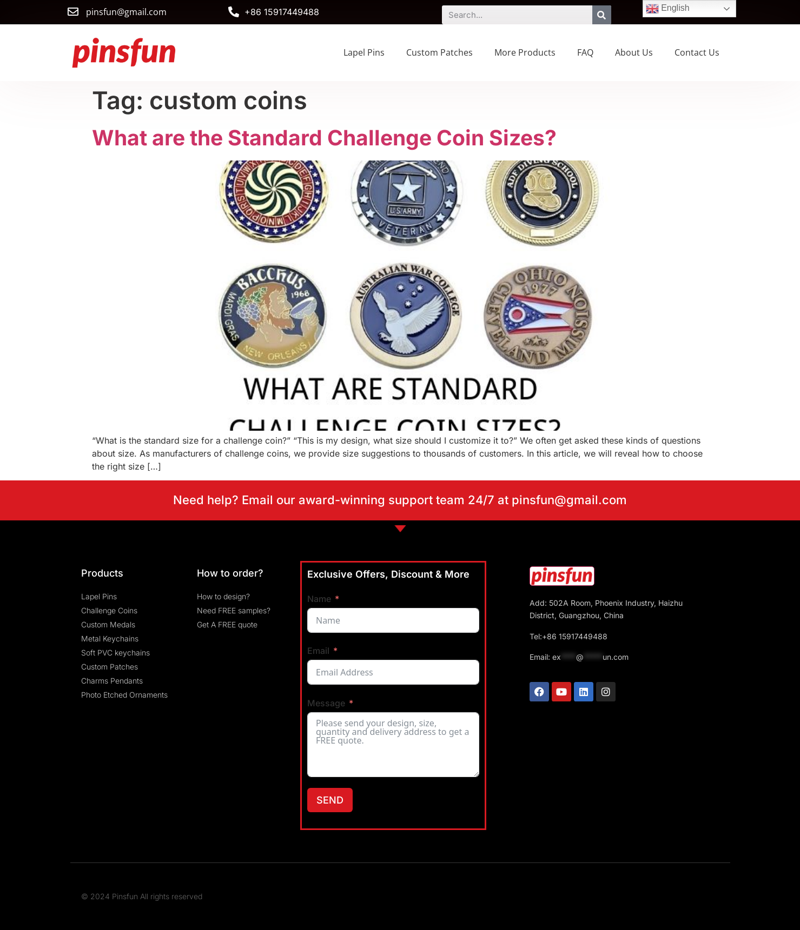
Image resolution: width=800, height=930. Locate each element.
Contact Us (697, 52)
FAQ (585, 52)
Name (319, 598)
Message (326, 703)
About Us (634, 52)
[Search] (601, 14)
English (668, 8)
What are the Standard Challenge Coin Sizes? (324, 137)
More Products (525, 52)
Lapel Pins (364, 52)
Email (318, 650)
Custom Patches (439, 52)
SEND (329, 800)
